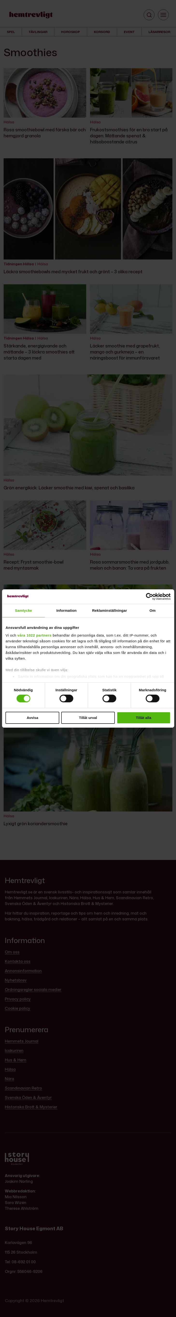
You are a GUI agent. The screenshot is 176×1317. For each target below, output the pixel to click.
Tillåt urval (88, 718)
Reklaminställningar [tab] (109, 610)
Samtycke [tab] (23, 610)
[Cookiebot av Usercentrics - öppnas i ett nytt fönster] (149, 596)
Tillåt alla (143, 718)
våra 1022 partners (34, 635)
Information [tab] (66, 610)
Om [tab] (152, 610)
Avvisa (32, 718)
